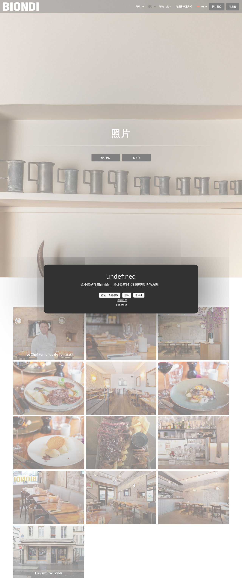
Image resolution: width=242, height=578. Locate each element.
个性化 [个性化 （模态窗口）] (139, 294)
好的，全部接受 (109, 294)
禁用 (126, 294)
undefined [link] (121, 304)
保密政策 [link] (122, 300)
